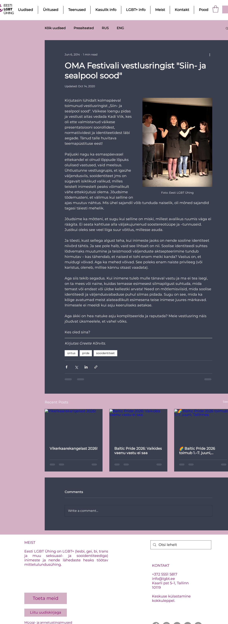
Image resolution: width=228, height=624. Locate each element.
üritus (71, 353)
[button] (215, 9)
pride (85, 353)
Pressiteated (84, 28)
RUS (105, 28)
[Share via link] (96, 367)
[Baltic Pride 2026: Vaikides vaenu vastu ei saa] (138, 425)
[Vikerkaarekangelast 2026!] (74, 425)
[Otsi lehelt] (181, 545)
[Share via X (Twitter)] (76, 367)
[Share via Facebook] (66, 367)
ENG (120, 28)
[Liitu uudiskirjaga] (45, 613)
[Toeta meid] (45, 598)
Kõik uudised (55, 28)
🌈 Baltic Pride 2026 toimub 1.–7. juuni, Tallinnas (197, 450)
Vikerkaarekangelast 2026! (74, 448)
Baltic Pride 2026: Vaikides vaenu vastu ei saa (138, 450)
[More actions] (209, 54)
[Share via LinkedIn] (86, 367)
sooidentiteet (105, 353)
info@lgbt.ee (163, 578)
